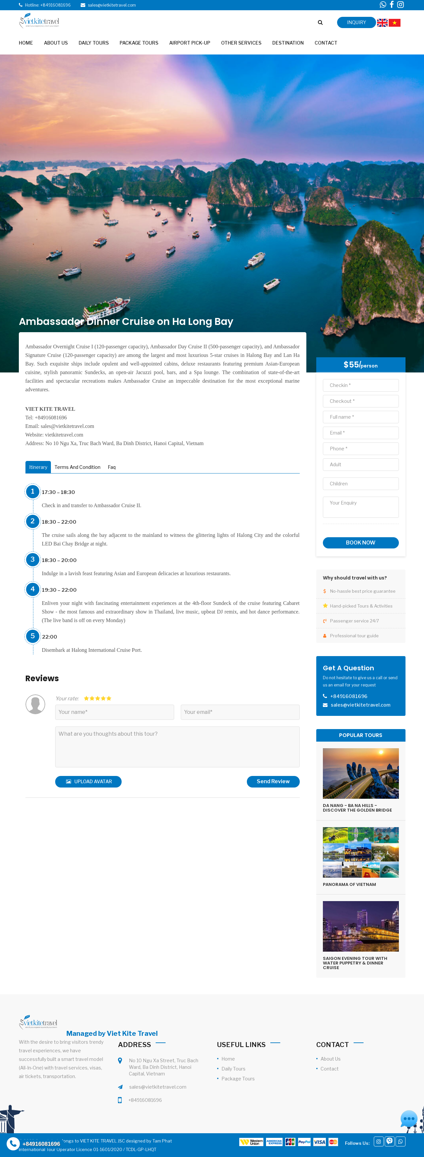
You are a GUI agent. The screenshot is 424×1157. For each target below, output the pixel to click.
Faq (112, 467)
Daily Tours (233, 1068)
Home (228, 1059)
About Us (331, 1059)
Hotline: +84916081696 (48, 5)
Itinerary (38, 467)
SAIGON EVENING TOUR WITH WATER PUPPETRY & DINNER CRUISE (355, 963)
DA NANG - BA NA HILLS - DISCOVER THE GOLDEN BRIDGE (357, 807)
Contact (330, 1068)
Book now (360, 543)
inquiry (356, 22)
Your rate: (66, 698)
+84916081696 (145, 1100)
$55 (351, 365)
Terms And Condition (77, 467)
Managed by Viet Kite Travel (112, 1033)
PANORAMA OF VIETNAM (349, 884)
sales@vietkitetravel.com (157, 1087)
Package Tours (238, 1078)
